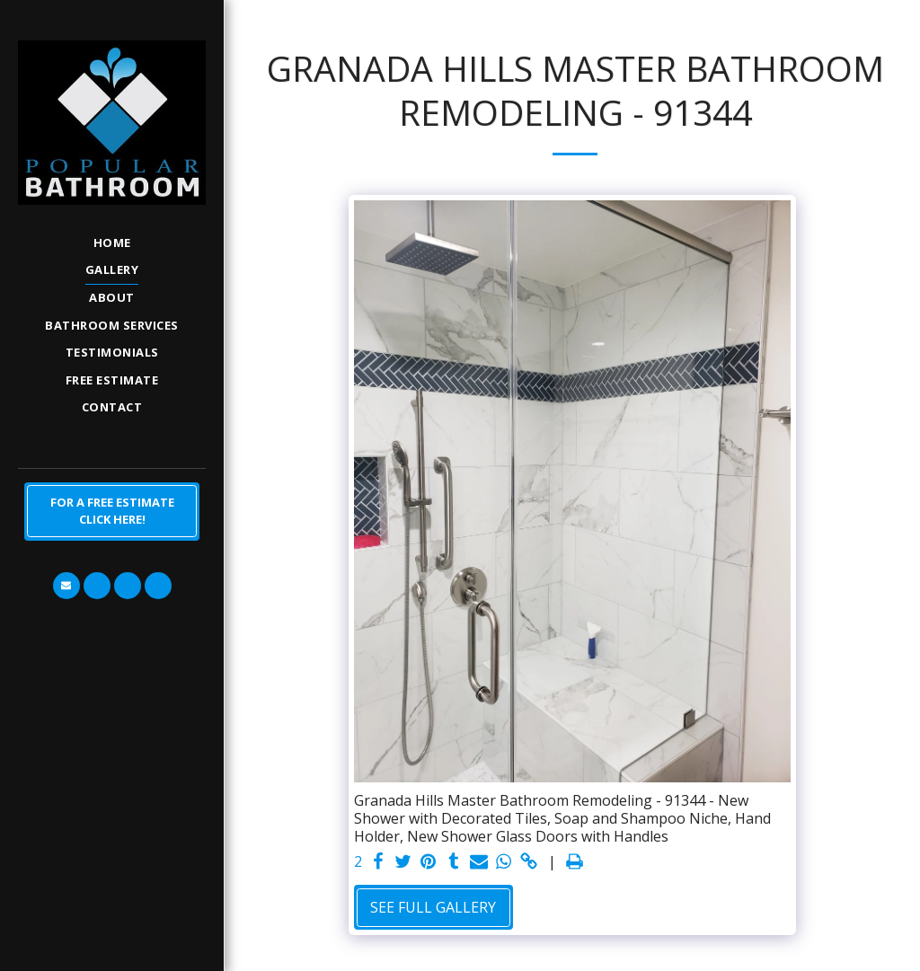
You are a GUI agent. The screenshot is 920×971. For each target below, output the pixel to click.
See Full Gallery (433, 907)
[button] (66, 585)
